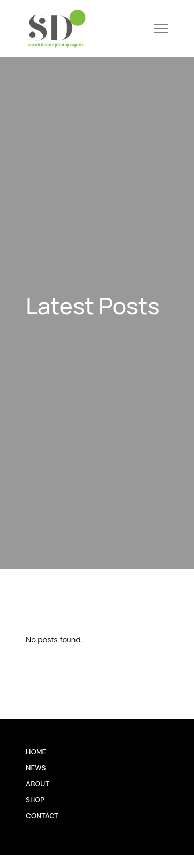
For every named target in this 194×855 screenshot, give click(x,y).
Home (36, 752)
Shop (35, 800)
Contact (42, 816)
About (37, 784)
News (36, 768)
